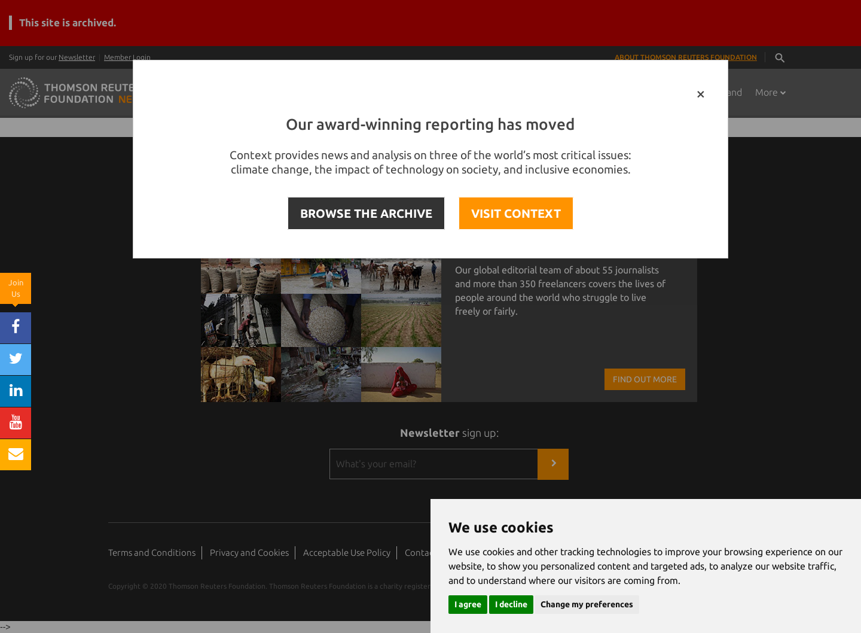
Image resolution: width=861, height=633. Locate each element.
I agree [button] (467, 604)
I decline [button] (511, 604)
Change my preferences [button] (587, 604)
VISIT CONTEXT (516, 213)
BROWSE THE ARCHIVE (366, 213)
